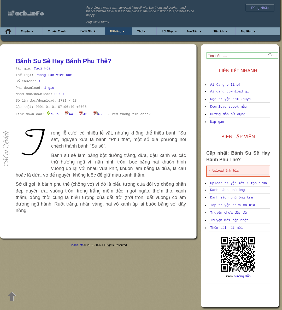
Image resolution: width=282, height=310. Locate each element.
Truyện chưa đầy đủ (228, 213)
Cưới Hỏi (42, 69)
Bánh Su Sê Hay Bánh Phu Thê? (63, 61)
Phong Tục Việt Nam (54, 75)
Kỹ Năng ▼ (117, 31)
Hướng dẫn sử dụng (227, 114)
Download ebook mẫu (228, 107)
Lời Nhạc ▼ (169, 31)
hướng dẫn (242, 276)
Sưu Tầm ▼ (194, 31)
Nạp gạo (217, 122)
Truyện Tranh (57, 31)
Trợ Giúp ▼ (248, 31)
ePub (52, 114)
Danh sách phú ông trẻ (231, 198)
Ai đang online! (225, 85)
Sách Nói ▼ (88, 31)
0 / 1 (59, 94)
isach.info (77, 245)
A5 (83, 114)
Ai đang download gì (229, 91)
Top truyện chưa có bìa (232, 205)
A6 (97, 114)
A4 (69, 114)
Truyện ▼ (27, 31)
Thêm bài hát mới (226, 228)
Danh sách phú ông (227, 190)
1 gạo (49, 88)
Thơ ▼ (141, 31)
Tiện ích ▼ (221, 31)
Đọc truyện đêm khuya (230, 99)
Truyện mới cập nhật (229, 220)
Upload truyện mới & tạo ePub (238, 183)
